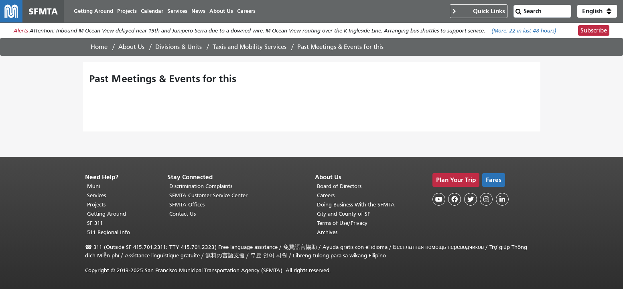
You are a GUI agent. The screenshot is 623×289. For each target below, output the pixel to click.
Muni (93, 186)
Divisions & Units (178, 47)
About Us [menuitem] (221, 11)
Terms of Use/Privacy (342, 223)
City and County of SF (343, 213)
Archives (327, 232)
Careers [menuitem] (246, 11)
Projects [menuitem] (127, 11)
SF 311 (95, 223)
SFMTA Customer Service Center (208, 195)
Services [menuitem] (177, 11)
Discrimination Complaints (200, 186)
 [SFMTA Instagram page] (486, 199)
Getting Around (106, 213)
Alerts (21, 30)
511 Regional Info (108, 232)
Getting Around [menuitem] (93, 11)
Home (99, 47)
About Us (131, 47)
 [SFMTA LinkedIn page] (502, 199)
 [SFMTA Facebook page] (454, 199)
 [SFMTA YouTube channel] (438, 199)
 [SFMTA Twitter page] (470, 199)
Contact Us (182, 213)
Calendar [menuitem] (152, 11)
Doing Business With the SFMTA (356, 204)
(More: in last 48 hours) (523, 30)
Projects (96, 204)
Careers (326, 195)
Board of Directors (339, 186)
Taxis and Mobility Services (249, 47)
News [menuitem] (198, 11)
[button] (597, 11)
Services (96, 195)
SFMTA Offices (187, 204)
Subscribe (593, 30)
